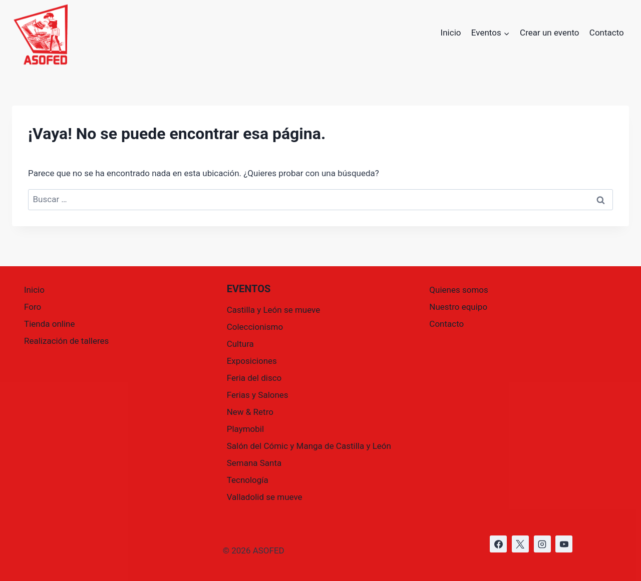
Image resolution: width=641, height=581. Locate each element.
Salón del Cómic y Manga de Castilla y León (309, 446)
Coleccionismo (255, 327)
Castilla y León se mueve (273, 310)
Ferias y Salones (257, 395)
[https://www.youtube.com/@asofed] (563, 543)
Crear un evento (549, 33)
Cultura (240, 344)
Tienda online (49, 324)
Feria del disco (254, 378)
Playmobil (245, 429)
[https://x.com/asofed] (520, 543)
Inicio (451, 33)
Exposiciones (252, 361)
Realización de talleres (66, 341)
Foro (32, 307)
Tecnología (247, 480)
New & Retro (250, 412)
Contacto (606, 33)
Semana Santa (254, 463)
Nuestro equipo (458, 307)
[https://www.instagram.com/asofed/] (542, 543)
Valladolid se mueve (264, 497)
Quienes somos (458, 290)
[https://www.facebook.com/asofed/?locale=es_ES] (498, 543)
